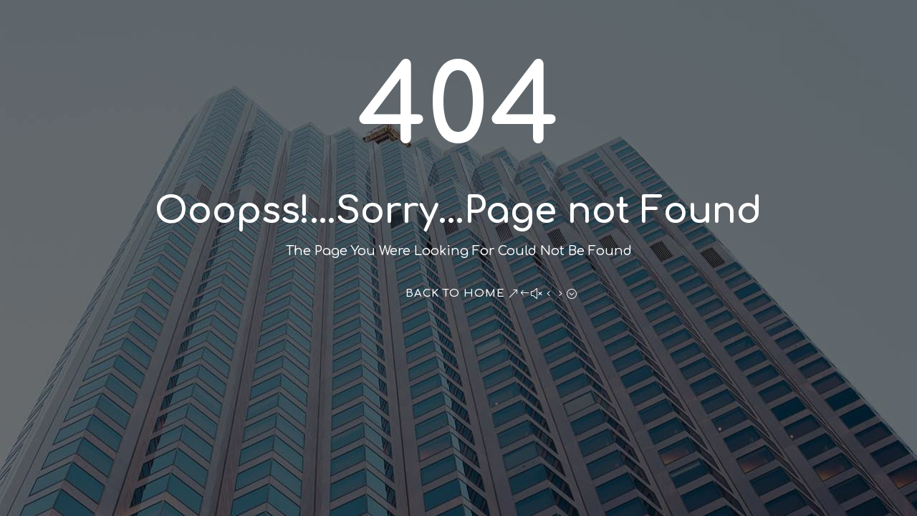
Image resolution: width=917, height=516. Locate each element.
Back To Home (455, 293)
